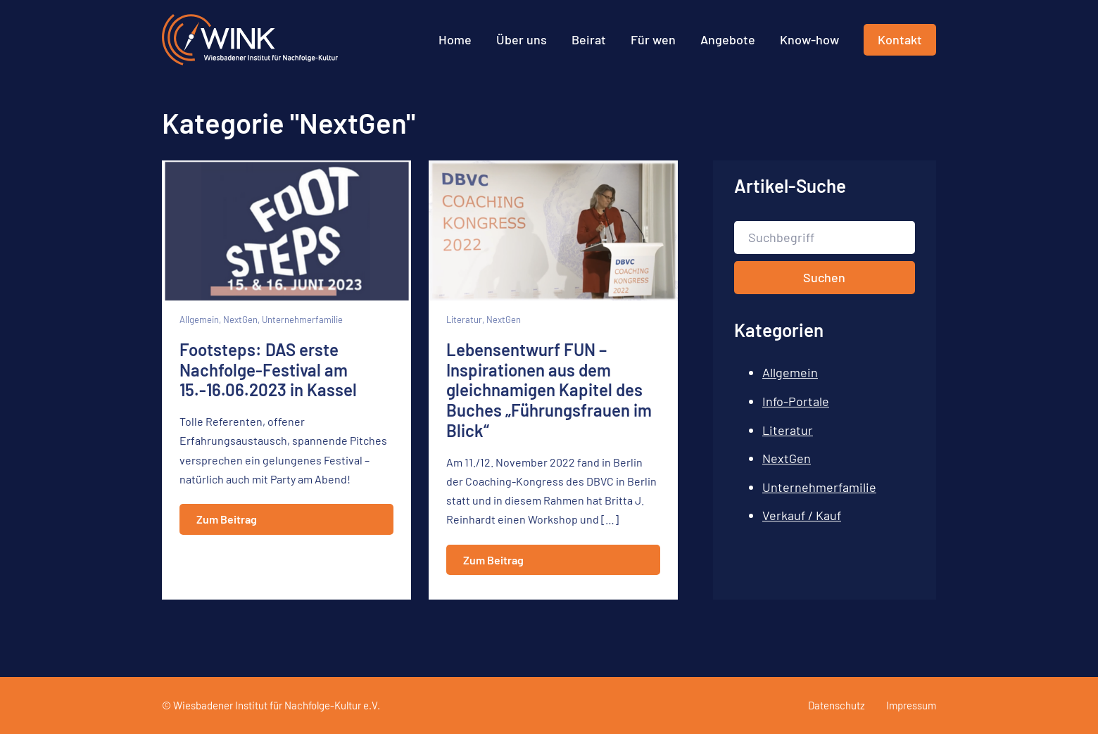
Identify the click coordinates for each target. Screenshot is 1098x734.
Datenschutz (836, 705)
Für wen (653, 39)
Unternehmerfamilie (819, 487)
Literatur (787, 430)
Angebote (727, 39)
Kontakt (900, 39)
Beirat (589, 39)
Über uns (521, 39)
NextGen (786, 458)
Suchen (824, 277)
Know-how (809, 39)
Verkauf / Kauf (801, 515)
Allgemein (790, 372)
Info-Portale (795, 401)
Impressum (911, 705)
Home (455, 39)
